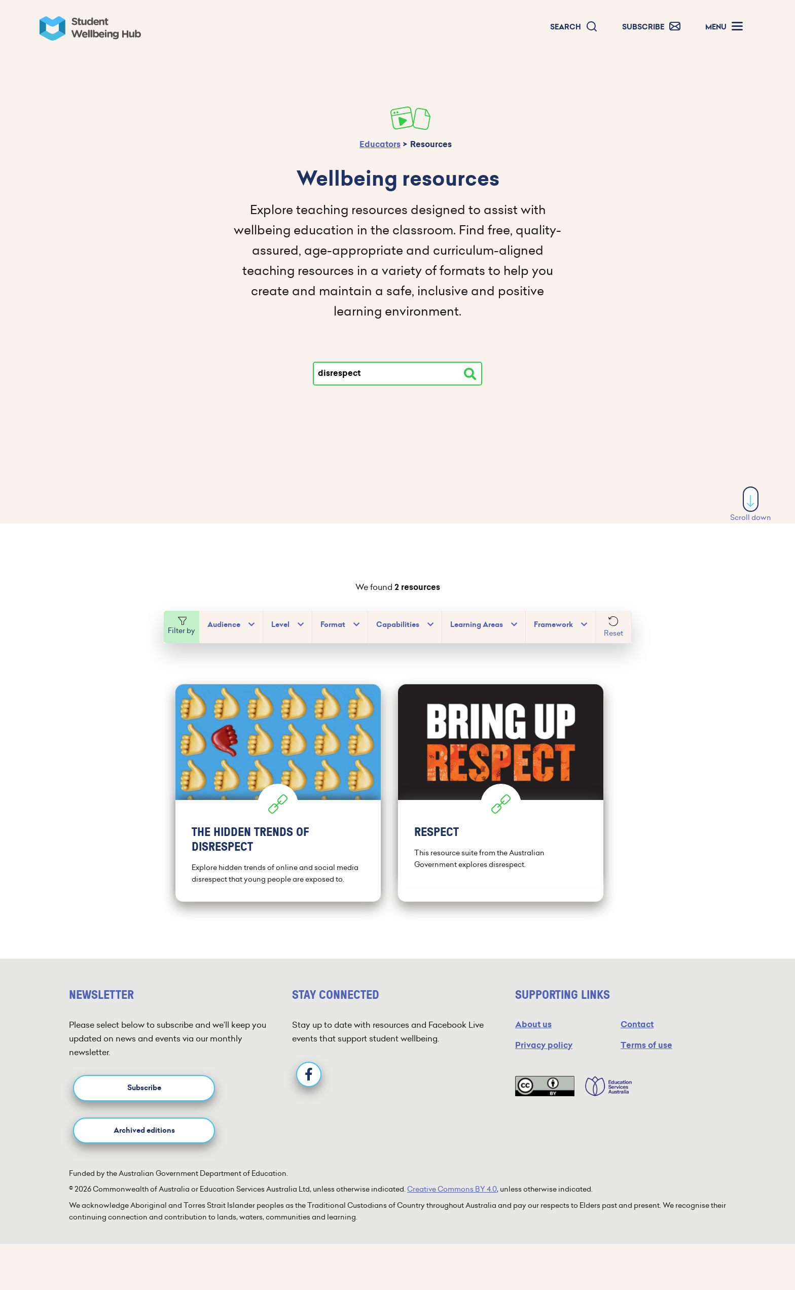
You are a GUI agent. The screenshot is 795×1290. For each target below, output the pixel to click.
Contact (637, 1022)
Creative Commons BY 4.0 (452, 1187)
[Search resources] (470, 374)
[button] (574, 27)
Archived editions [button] (144, 1128)
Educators (380, 144)
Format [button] (332, 624)
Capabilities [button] (397, 624)
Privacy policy (543, 1043)
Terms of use (646, 1043)
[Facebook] (308, 1072)
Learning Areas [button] (476, 624)
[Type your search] (397, 374)
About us (533, 1022)
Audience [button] (223, 624)
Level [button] (280, 624)
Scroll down (750, 504)
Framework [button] (553, 624)
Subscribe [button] (144, 1085)
